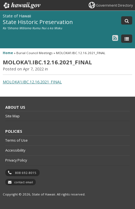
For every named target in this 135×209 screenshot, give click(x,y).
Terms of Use (16, 140)
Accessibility (15, 150)
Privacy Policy (16, 160)
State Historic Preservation (38, 22)
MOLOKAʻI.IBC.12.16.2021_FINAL (32, 81)
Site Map (12, 115)
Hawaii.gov (21, 5)
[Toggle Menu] (126, 39)
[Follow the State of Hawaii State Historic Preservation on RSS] (115, 37)
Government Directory (114, 5)
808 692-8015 (25, 173)
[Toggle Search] (126, 20)
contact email (23, 182)
